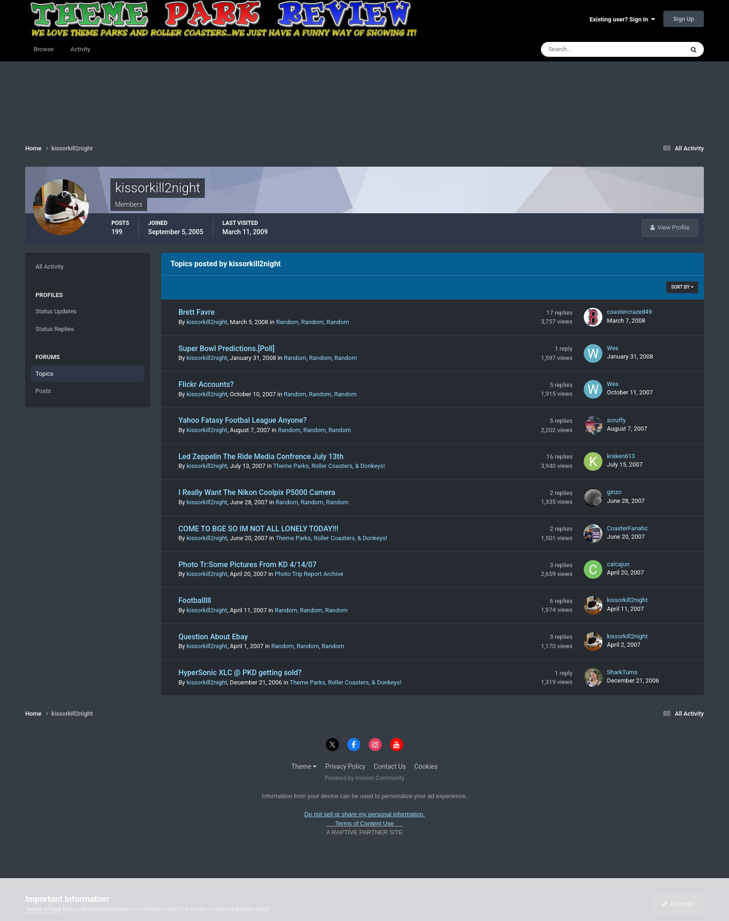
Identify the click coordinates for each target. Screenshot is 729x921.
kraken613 (621, 456)
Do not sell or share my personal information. (364, 814)
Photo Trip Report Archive (309, 573)
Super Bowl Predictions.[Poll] (226, 348)
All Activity (49, 266)
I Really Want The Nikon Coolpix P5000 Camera (256, 492)
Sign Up (683, 18)
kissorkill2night (207, 321)
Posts (43, 390)
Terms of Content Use (364, 823)
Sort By (682, 287)
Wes (613, 348)
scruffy (616, 420)
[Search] (584, 49)
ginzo (614, 491)
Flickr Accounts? (206, 384)
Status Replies (54, 328)
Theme (304, 766)
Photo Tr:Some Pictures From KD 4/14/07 (247, 564)
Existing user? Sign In (622, 19)
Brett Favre (196, 312)
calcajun (618, 564)
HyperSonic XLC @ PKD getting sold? (240, 672)
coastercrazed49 (629, 311)
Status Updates (55, 311)
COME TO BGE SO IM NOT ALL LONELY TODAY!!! (258, 528)
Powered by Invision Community (365, 778)
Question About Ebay (213, 636)
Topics (44, 373)
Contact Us (390, 766)
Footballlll (194, 600)
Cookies (426, 766)
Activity (80, 49)
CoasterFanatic (627, 528)
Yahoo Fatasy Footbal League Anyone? (242, 420)
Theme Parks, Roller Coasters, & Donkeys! (329, 465)
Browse (44, 49)
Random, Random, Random (312, 321)
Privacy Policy (345, 766)
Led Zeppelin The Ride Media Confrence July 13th (261, 456)
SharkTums (622, 672)
